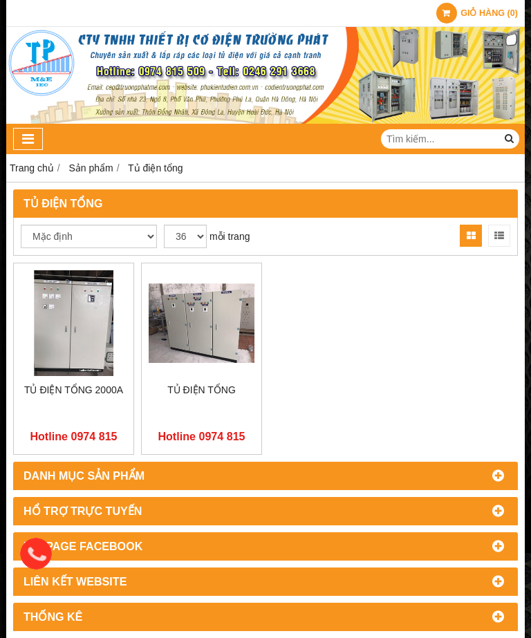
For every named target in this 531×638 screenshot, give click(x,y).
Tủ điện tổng (201, 389)
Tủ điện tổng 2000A (73, 389)
